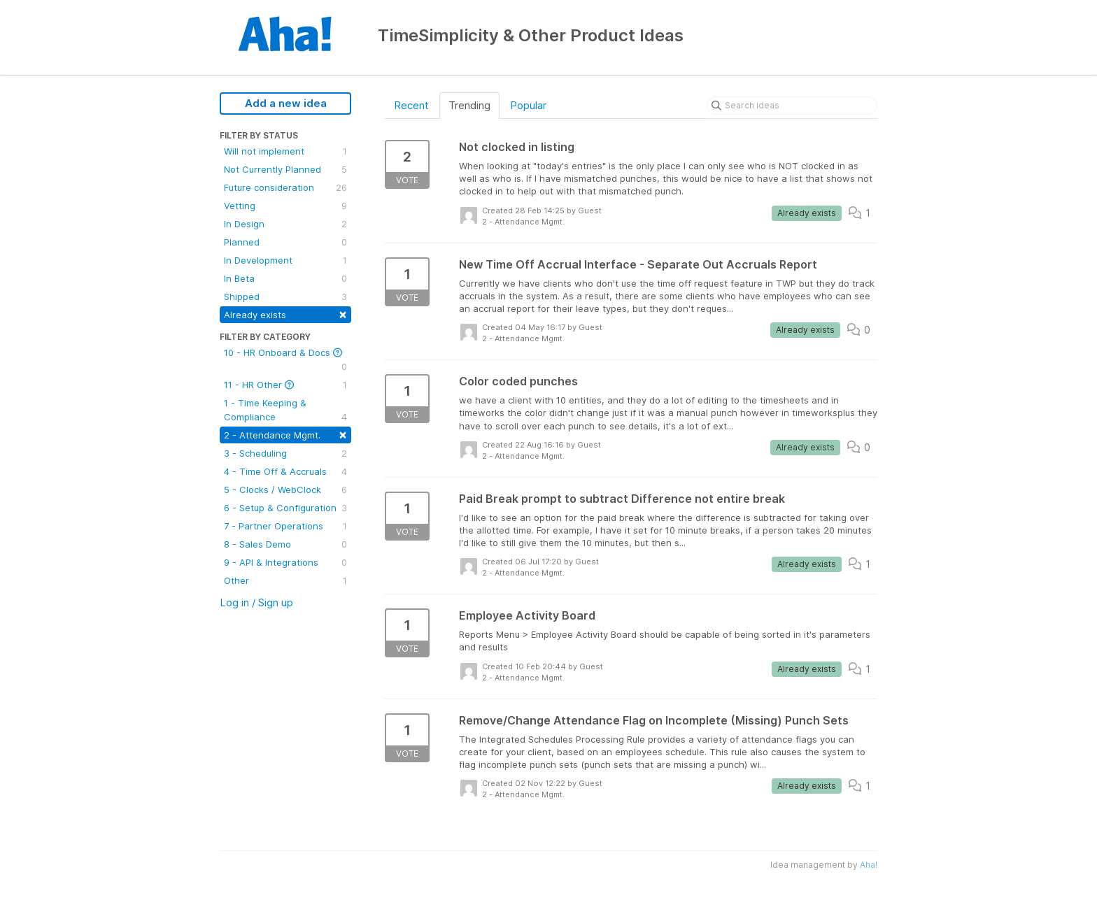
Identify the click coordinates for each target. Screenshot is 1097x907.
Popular (528, 105)
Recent (411, 105)
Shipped (285, 296)
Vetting (285, 206)
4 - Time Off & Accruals (285, 471)
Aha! (868, 864)
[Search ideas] (792, 106)
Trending (469, 105)
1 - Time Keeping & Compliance (285, 410)
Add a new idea (286, 103)
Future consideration (285, 187)
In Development (285, 260)
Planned (285, 242)
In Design (285, 224)
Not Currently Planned (285, 169)
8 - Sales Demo (285, 544)
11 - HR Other (285, 385)
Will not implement (285, 151)
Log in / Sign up (256, 602)
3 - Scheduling (285, 453)
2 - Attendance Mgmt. (285, 434)
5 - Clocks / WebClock (285, 490)
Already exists (285, 313)
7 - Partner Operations (285, 526)
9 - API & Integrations (285, 562)
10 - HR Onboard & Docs (285, 360)
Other (285, 580)
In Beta (285, 278)
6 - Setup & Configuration (285, 508)
